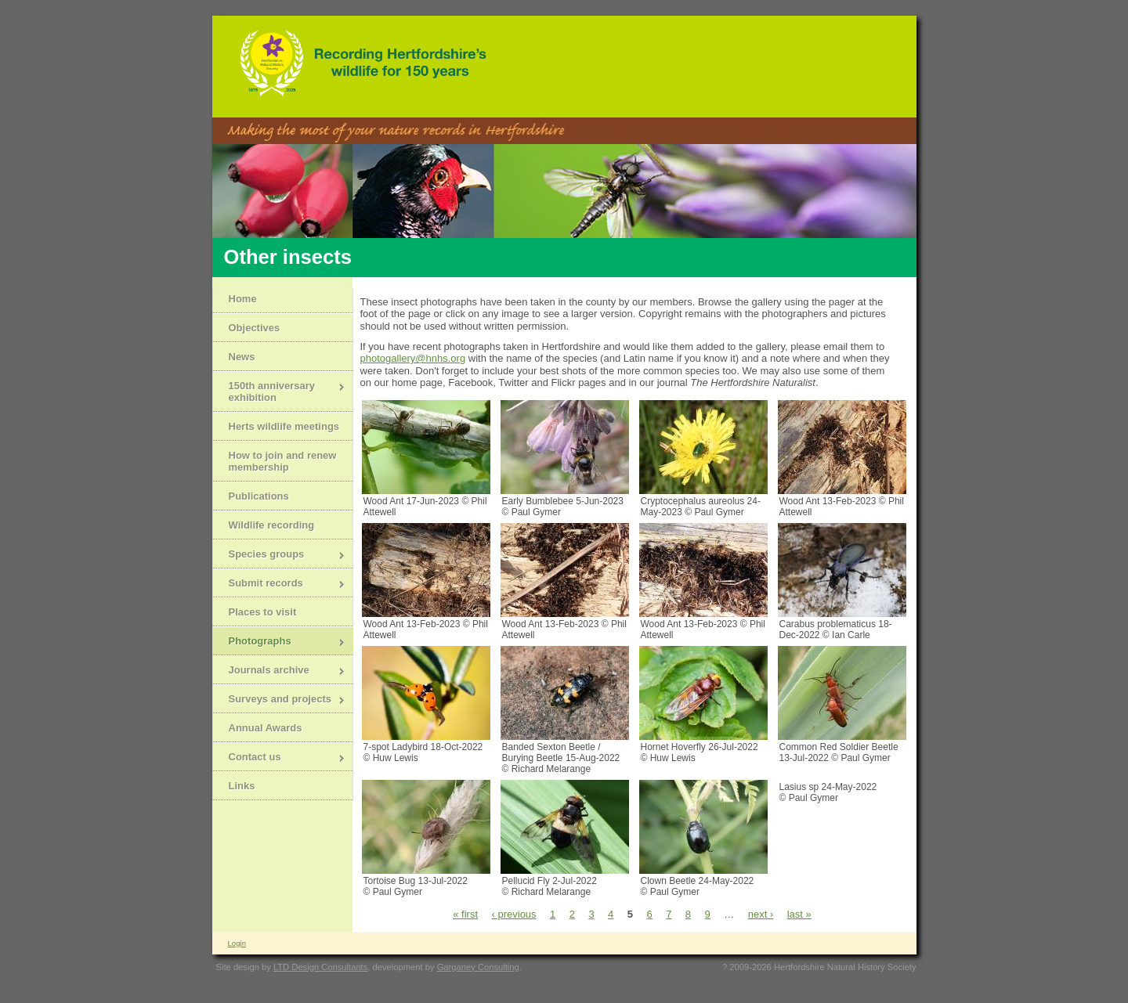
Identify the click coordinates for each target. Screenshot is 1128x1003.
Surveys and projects (279, 700)
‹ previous (514, 914)
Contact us (279, 758)
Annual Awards (265, 728)
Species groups (279, 555)
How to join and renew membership (283, 461)
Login (237, 943)
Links (242, 786)
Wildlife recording (272, 525)
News (242, 357)
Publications (259, 496)
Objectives (254, 328)
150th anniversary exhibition (279, 391)
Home (243, 299)
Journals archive (279, 671)
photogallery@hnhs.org (413, 358)
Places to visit (263, 612)
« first (465, 914)
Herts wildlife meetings (284, 426)
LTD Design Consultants (320, 967)
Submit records (279, 584)
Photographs (279, 642)
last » (799, 914)
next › (761, 914)
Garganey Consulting (478, 967)
